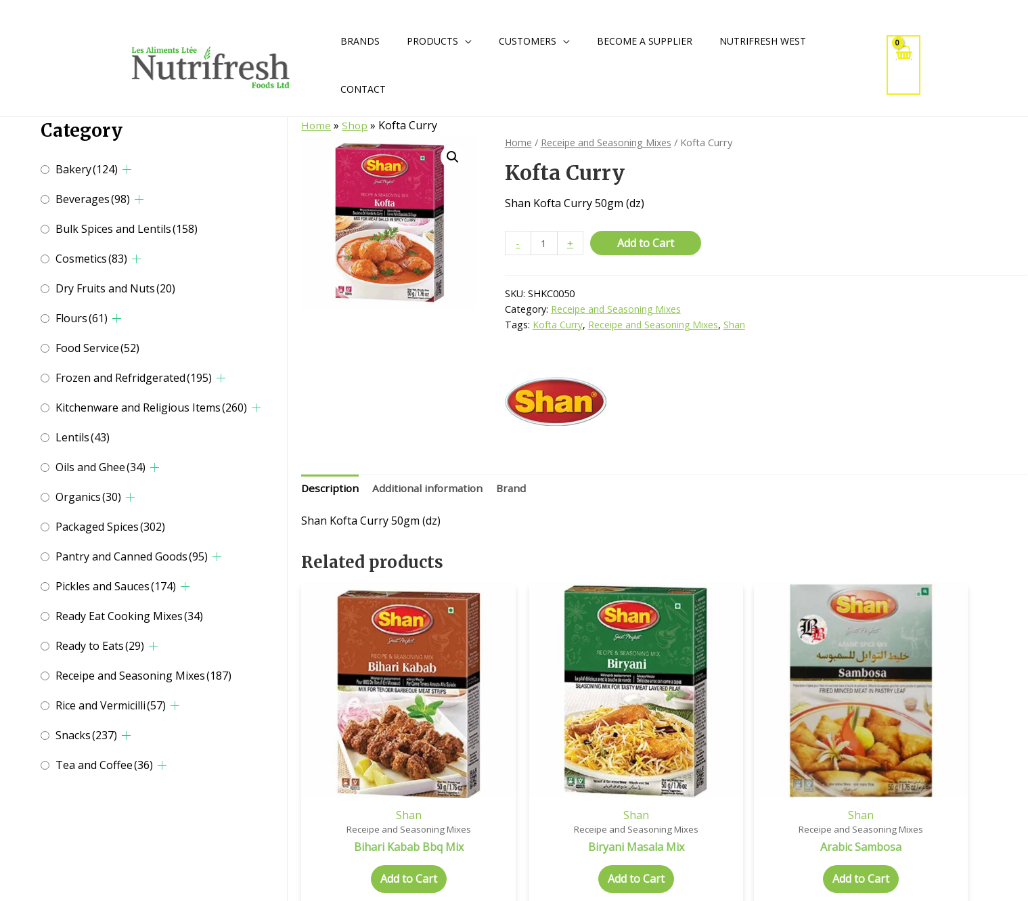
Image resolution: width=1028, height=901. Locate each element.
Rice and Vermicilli (110, 705)
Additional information (431, 489)
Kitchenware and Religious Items (151, 407)
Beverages (92, 199)
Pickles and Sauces (115, 586)
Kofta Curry (558, 325)
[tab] (330, 490)
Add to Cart (647, 243)
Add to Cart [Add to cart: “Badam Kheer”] (941, 840)
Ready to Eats (99, 645)
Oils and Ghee (100, 467)
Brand (517, 489)
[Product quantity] (545, 243)
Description (330, 489)
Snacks (86, 735)
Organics (88, 496)
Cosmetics (91, 258)
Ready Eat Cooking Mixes (129, 616)
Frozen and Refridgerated (133, 377)
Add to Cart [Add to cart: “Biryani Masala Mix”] (571, 840)
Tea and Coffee (104, 764)
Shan (737, 325)
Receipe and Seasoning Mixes (143, 675)
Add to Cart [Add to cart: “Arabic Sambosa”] (756, 840)
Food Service (97, 347)
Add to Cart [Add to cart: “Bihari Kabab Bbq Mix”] (387, 840)
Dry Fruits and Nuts (115, 288)
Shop (355, 125)
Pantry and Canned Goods (131, 556)
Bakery (86, 169)
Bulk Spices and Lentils (126, 228)
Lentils (82, 437)
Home (316, 125)
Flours (81, 318)
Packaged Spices (110, 526)
